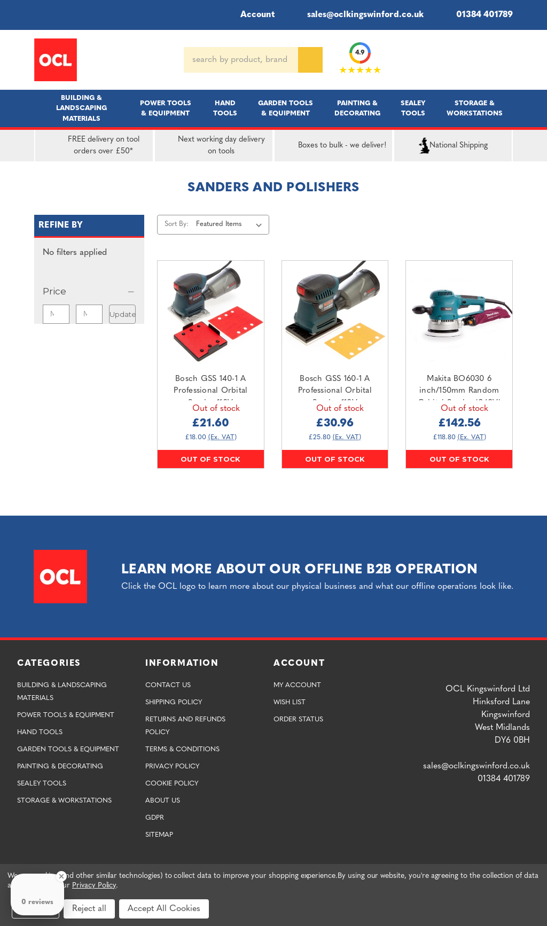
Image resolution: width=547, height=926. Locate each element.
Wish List (290, 702)
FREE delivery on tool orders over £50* (89, 146)
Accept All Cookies (164, 909)
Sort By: (177, 224)
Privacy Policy (172, 766)
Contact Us (168, 685)
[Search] (310, 60)
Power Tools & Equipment (165, 108)
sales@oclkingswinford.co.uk (358, 15)
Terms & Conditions (182, 749)
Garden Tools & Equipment (285, 108)
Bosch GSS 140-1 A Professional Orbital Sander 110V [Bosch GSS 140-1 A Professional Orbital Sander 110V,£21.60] (210, 391)
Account (250, 15)
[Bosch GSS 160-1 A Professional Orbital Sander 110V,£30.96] (335, 314)
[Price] (89, 291)
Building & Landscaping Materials (81, 108)
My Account (297, 685)
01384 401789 (477, 15)
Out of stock (210, 459)
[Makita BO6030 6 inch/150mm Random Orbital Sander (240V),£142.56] (459, 314)
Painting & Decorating (357, 108)
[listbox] (231, 224)
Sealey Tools (413, 108)
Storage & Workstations (475, 108)
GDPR (154, 817)
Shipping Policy (173, 702)
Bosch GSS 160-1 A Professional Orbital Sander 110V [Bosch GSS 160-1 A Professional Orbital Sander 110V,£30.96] (335, 391)
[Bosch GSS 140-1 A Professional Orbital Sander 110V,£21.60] (211, 314)
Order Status (298, 719)
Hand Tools (225, 108)
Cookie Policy (171, 783)
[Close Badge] (61, 876)
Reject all (89, 909)
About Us (162, 800)
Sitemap (159, 834)
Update (123, 314)
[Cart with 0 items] (508, 59)
